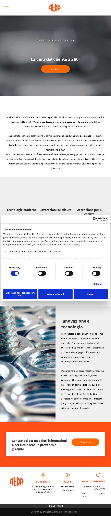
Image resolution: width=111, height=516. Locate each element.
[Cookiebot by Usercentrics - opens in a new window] (95, 219)
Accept (90, 294)
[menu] (6, 8)
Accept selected (55, 294)
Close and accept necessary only (20, 294)
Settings (98, 284)
